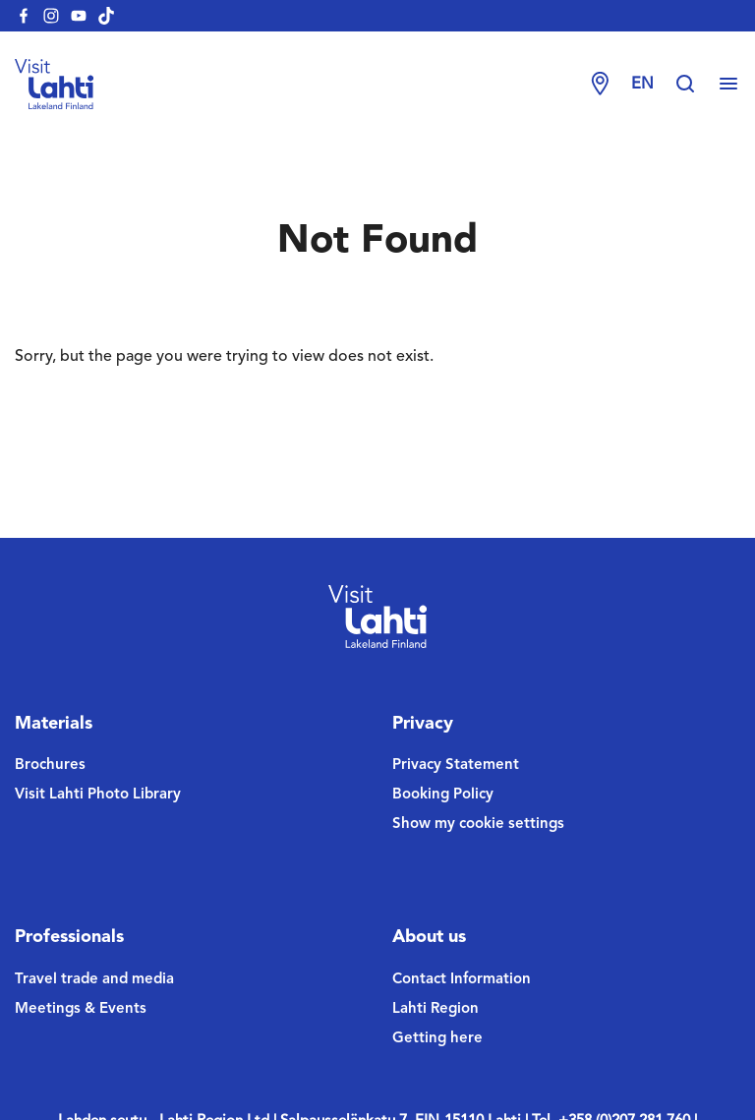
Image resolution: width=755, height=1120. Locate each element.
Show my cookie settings (478, 824)
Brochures (50, 765)
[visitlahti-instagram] (51, 16)
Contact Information (461, 980)
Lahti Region (435, 1009)
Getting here (437, 1039)
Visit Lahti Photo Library (98, 795)
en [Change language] (642, 84)
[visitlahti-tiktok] (106, 16)
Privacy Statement (455, 765)
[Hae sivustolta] (695, 84)
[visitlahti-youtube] (78, 16)
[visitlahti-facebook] (23, 16)
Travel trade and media (94, 980)
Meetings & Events (80, 1009)
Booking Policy (443, 795)
